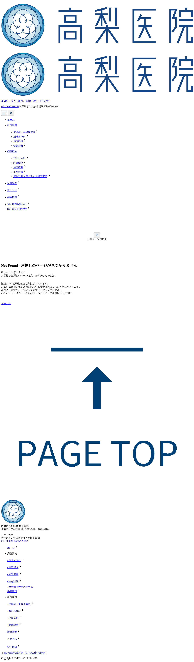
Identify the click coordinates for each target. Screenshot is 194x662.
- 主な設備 (12, 581)
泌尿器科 (45, 101)
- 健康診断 (12, 625)
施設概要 (18, 167)
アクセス (12, 190)
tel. (10, 106)
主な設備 (18, 172)
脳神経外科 (31, 101)
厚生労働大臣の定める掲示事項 (30, 176)
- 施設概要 (12, 574)
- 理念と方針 (14, 560)
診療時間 (12, 183)
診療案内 (12, 125)
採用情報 (12, 197)
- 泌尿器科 (12, 618)
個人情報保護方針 (17, 204)
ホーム (11, 119)
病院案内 (12, 151)
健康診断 (18, 145)
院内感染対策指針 (17, 209)
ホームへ (6, 303)
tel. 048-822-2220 (10, 541)
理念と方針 (19, 158)
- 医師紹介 (12, 567)
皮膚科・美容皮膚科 (12, 101)
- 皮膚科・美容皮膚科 (18, 604)
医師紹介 (18, 163)
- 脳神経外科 (14, 611)
